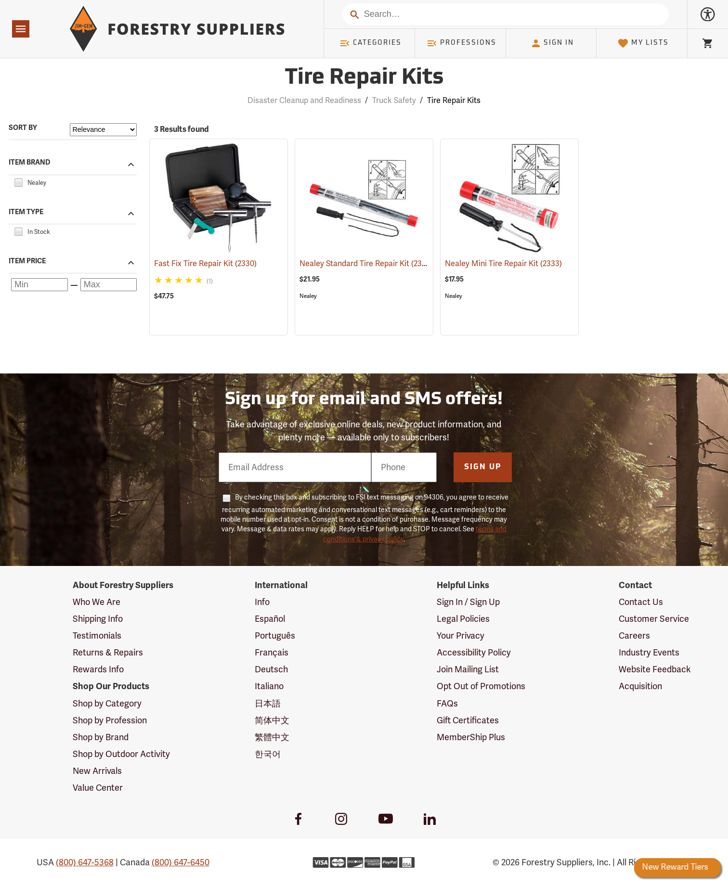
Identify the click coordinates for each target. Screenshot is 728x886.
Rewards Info (98, 669)
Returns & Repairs (108, 652)
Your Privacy (460, 635)
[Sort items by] (103, 129)
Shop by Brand (101, 737)
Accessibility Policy (474, 652)
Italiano (269, 686)
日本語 (268, 703)
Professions (461, 43)
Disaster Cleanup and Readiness (304, 100)
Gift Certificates (468, 720)
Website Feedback (655, 669)
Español (270, 619)
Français (271, 652)
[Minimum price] (39, 284)
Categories (370, 43)
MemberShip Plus (471, 737)
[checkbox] (18, 181)
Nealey (308, 296)
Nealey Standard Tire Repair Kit (366, 263)
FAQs (447, 703)
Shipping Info (98, 619)
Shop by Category (107, 703)
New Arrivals (97, 771)
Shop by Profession (110, 720)
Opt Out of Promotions (481, 686)
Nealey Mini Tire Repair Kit (503, 264)
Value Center (98, 788)
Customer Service (654, 619)
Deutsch (271, 669)
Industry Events (649, 652)
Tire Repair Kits (454, 100)
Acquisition (640, 686)
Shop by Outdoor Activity (121, 754)
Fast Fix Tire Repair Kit (205, 264)
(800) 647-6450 (180, 862)
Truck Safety (394, 100)
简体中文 (272, 720)
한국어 (268, 754)
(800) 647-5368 (85, 862)
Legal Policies (463, 619)
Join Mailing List (468, 669)
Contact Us (641, 602)
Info (262, 602)
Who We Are (96, 602)
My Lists (643, 43)
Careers (634, 635)
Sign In (552, 43)
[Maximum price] (108, 284)
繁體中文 (272, 737)
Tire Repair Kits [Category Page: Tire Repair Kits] (364, 78)
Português (275, 635)
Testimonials (97, 635)
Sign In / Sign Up (468, 602)
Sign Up (483, 467)
